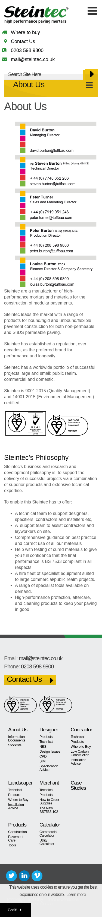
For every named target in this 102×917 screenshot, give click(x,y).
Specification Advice (48, 767)
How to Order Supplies (49, 801)
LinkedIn (24, 875)
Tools (12, 845)
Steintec (39, 15)
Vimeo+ (37, 875)
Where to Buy (81, 746)
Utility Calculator (46, 842)
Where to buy (25, 32)
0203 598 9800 (27, 50)
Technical (46, 741)
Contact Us (23, 41)
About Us (28, 84)
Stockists (14, 745)
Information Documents (16, 738)
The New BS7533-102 (48, 809)
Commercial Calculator (48, 833)
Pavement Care (15, 838)
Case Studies (78, 785)
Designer (48, 729)
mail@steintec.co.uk (33, 59)
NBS (43, 746)
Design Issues (49, 751)
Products (45, 736)
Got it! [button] (12, 910)
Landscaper (19, 782)
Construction (17, 832)
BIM (42, 761)
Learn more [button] (76, 894)
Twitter (11, 875)
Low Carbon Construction (80, 753)
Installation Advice (78, 761)
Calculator (49, 824)
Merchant (49, 782)
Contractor (81, 729)
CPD (43, 756)
